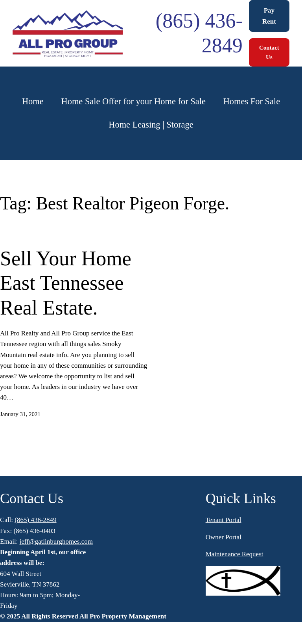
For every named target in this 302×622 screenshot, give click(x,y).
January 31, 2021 (20, 414)
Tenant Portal (223, 520)
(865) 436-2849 (35, 520)
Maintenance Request (234, 554)
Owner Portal (223, 537)
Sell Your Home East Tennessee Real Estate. (65, 283)
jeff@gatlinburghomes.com (56, 541)
